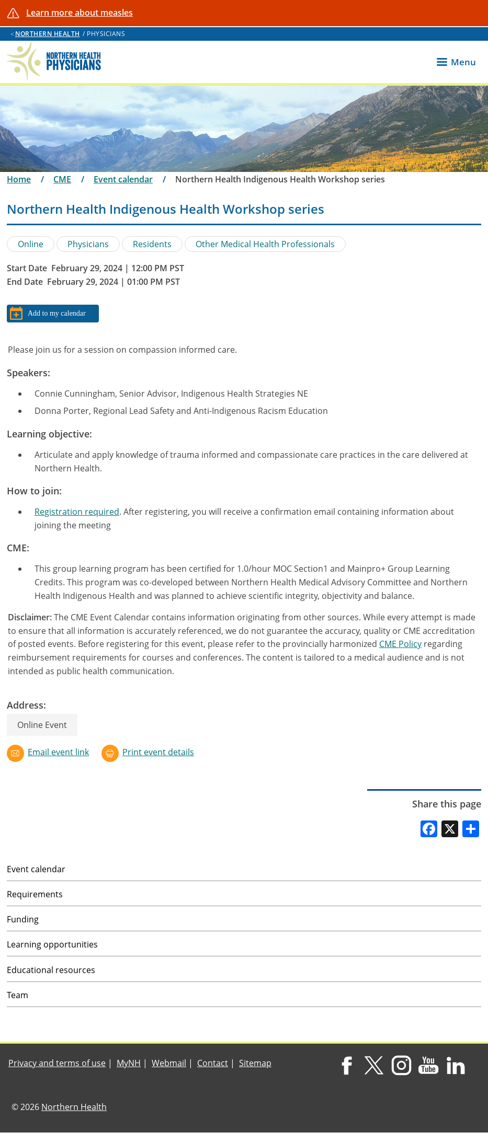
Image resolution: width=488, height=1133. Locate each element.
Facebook (346, 1065)
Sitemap (255, 1063)
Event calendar (123, 179)
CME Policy (400, 644)
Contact (212, 1063)
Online (30, 244)
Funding (23, 919)
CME (62, 179)
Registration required (77, 511)
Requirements (35, 894)
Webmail (169, 1063)
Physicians (88, 244)
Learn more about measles (79, 12)
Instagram (401, 1065)
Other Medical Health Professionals (265, 244)
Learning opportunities (52, 944)
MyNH (129, 1063)
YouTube (428, 1065)
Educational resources (51, 970)
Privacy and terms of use (57, 1063)
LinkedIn (456, 1065)
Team (17, 995)
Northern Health (47, 33)
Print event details (158, 752)
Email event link (58, 752)
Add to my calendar (57, 313)
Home (19, 179)
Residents (152, 244)
